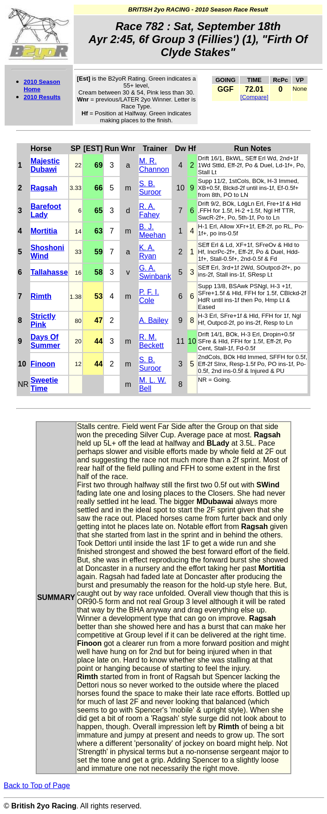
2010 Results (42, 97)
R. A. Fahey (149, 210)
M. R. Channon (154, 165)
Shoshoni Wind (47, 252)
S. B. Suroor (150, 188)
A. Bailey (153, 320)
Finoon (43, 364)
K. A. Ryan (147, 252)
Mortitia (44, 231)
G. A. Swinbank (155, 272)
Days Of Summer (45, 341)
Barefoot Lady (46, 210)
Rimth (41, 296)
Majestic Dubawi (45, 165)
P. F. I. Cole (149, 296)
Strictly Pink (43, 320)
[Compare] (254, 97)
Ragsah (44, 188)
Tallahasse (49, 272)
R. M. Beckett (151, 341)
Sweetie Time (44, 384)
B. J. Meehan (152, 231)
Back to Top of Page (37, 785)
